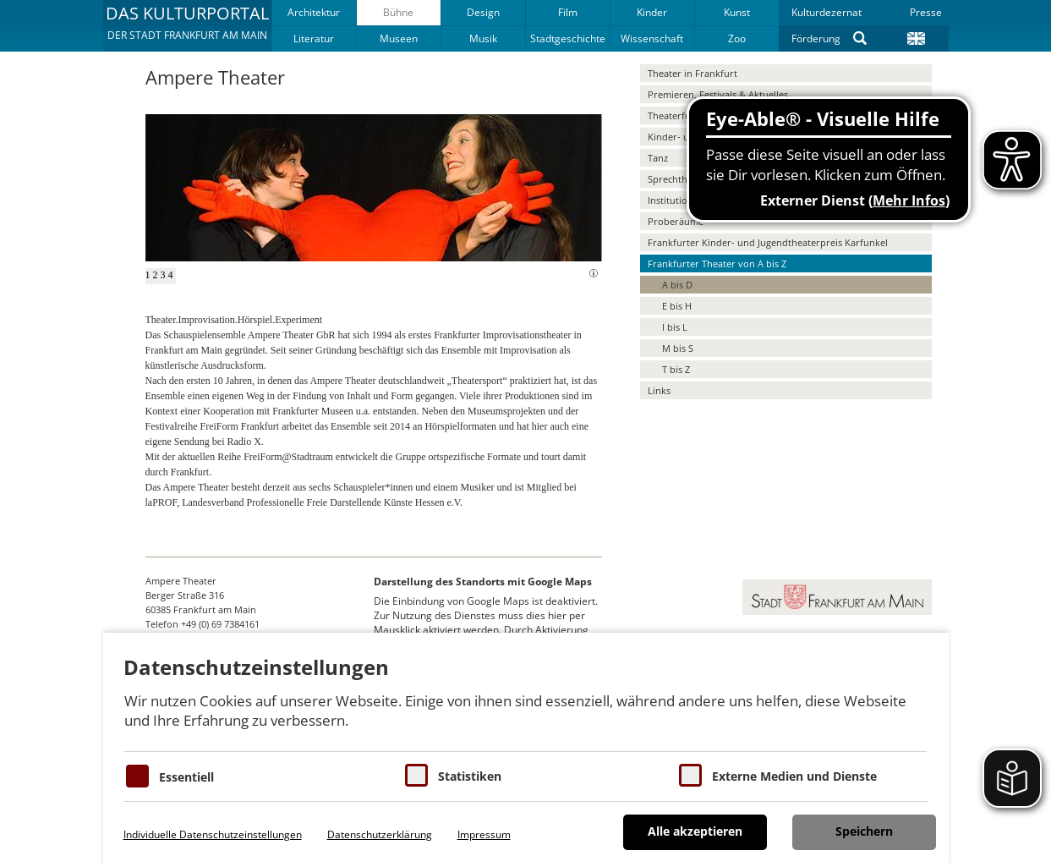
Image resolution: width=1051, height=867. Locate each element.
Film (568, 12)
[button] (187, 25)
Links (659, 390)
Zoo (737, 38)
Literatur (313, 38)
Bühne (398, 12)
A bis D (677, 284)
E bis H (677, 305)
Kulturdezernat (826, 12)
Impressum (484, 834)
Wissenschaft (652, 38)
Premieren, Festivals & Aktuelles (718, 94)
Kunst (737, 12)
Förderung (815, 38)
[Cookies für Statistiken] (416, 775)
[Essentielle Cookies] (137, 776)
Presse (926, 12)
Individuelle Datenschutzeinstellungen (212, 834)
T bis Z (676, 369)
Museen (399, 38)
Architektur (313, 12)
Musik (483, 38)
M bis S (677, 348)
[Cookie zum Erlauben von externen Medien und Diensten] (690, 775)
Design (483, 12)
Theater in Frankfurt (692, 73)
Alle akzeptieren (695, 831)
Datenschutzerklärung (379, 834)
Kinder (652, 12)
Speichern (864, 831)
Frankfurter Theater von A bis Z (717, 263)
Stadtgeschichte (567, 38)
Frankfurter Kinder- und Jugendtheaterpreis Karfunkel (768, 242)
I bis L (674, 327)
